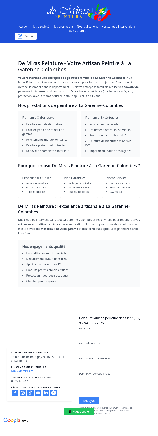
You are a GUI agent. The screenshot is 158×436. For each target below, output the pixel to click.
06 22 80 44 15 (20, 381)
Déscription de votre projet (94, 373)
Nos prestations (63, 26)
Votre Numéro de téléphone (95, 358)
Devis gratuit (77, 31)
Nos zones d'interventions (118, 26)
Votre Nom (85, 328)
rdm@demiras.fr (22, 371)
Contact (26, 36)
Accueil (23, 26)
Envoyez (89, 401)
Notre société (40, 26)
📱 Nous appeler (79, 411)
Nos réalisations (87, 26)
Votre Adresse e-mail (91, 343)
